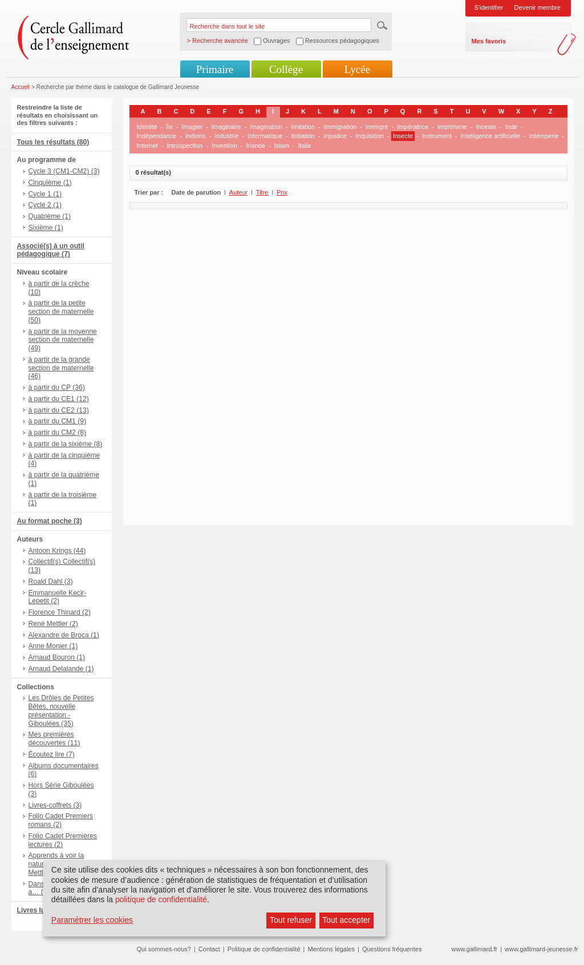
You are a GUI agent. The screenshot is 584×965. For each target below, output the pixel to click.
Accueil (20, 87)
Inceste (486, 126)
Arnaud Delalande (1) (61, 669)
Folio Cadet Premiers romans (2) (61, 820)
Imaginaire (226, 126)
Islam (281, 145)
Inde (511, 126)
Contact (209, 949)
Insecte (403, 135)
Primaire (214, 69)
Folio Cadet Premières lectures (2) (63, 840)
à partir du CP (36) (57, 387)
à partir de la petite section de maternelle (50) (61, 311)
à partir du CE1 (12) (59, 399)
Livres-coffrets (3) (55, 805)
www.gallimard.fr (475, 949)
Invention (224, 145)
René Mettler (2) (53, 624)
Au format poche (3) (49, 521)
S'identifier (489, 7)
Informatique (265, 135)
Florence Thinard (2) (60, 612)
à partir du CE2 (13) (59, 410)
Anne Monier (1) (53, 646)
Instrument (437, 135)
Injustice (334, 135)
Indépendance (157, 135)
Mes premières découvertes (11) (54, 738)
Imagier (192, 126)
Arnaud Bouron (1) (57, 657)
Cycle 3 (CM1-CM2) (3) (64, 171)
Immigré (377, 126)
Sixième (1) (46, 228)
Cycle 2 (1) (45, 205)
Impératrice (412, 126)
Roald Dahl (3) (51, 582)
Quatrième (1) (50, 216)
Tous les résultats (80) (53, 142)
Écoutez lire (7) (52, 754)
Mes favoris (489, 41)
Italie (304, 145)
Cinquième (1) (50, 183)
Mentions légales (331, 949)
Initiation (303, 135)
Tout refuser (291, 919)
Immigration (340, 126)
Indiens (195, 135)
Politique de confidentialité (264, 949)
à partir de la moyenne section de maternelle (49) (63, 340)
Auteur (238, 192)
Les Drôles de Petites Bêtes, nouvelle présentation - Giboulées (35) (61, 710)
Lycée (357, 69)
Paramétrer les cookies (92, 919)
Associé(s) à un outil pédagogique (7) (50, 250)
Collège (286, 69)
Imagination (266, 126)
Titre (262, 192)
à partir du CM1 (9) (58, 421)
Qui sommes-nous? (164, 949)
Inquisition (369, 135)
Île (169, 126)
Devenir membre (537, 7)
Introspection (184, 145)
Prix (282, 192)
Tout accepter (346, 919)
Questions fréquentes (392, 949)
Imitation (303, 126)
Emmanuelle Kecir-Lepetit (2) (58, 597)
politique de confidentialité (161, 899)
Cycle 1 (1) (45, 194)
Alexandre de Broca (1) (64, 635)
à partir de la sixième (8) (66, 444)
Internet (147, 145)
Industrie (226, 135)
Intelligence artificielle (490, 135)
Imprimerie (452, 126)
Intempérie (544, 135)
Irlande (255, 145)
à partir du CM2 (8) (58, 433)
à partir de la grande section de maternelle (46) (61, 368)
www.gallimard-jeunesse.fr (541, 949)
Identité (147, 126)
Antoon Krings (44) (57, 551)
